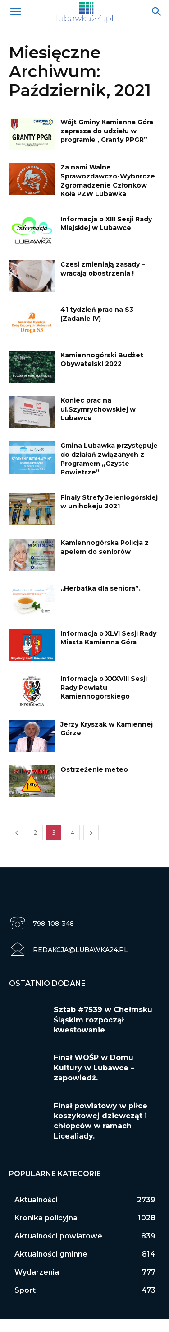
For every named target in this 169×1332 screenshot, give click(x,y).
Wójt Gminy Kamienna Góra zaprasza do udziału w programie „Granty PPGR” (106, 131)
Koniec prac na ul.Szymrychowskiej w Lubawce (98, 409)
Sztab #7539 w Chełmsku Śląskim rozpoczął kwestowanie (103, 1019)
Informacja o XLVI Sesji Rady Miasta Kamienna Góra (108, 638)
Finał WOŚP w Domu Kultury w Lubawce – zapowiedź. (94, 1067)
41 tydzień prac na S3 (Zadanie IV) (96, 314)
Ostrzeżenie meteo (94, 769)
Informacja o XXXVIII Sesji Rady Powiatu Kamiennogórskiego (103, 687)
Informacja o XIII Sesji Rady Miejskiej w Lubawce (106, 223)
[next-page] (91, 832)
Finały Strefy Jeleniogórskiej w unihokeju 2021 (109, 502)
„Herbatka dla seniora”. (100, 588)
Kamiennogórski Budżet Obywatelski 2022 (101, 359)
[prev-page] (16, 832)
